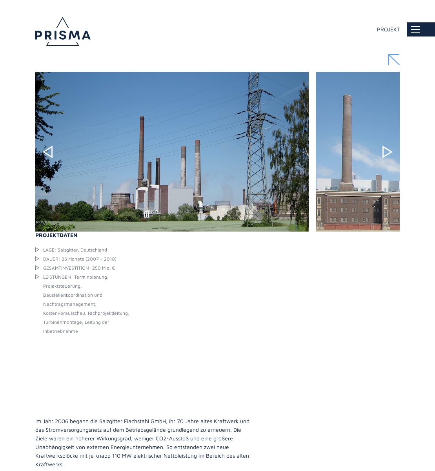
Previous (47, 152)
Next (387, 152)
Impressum (48, 464)
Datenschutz (84, 464)
